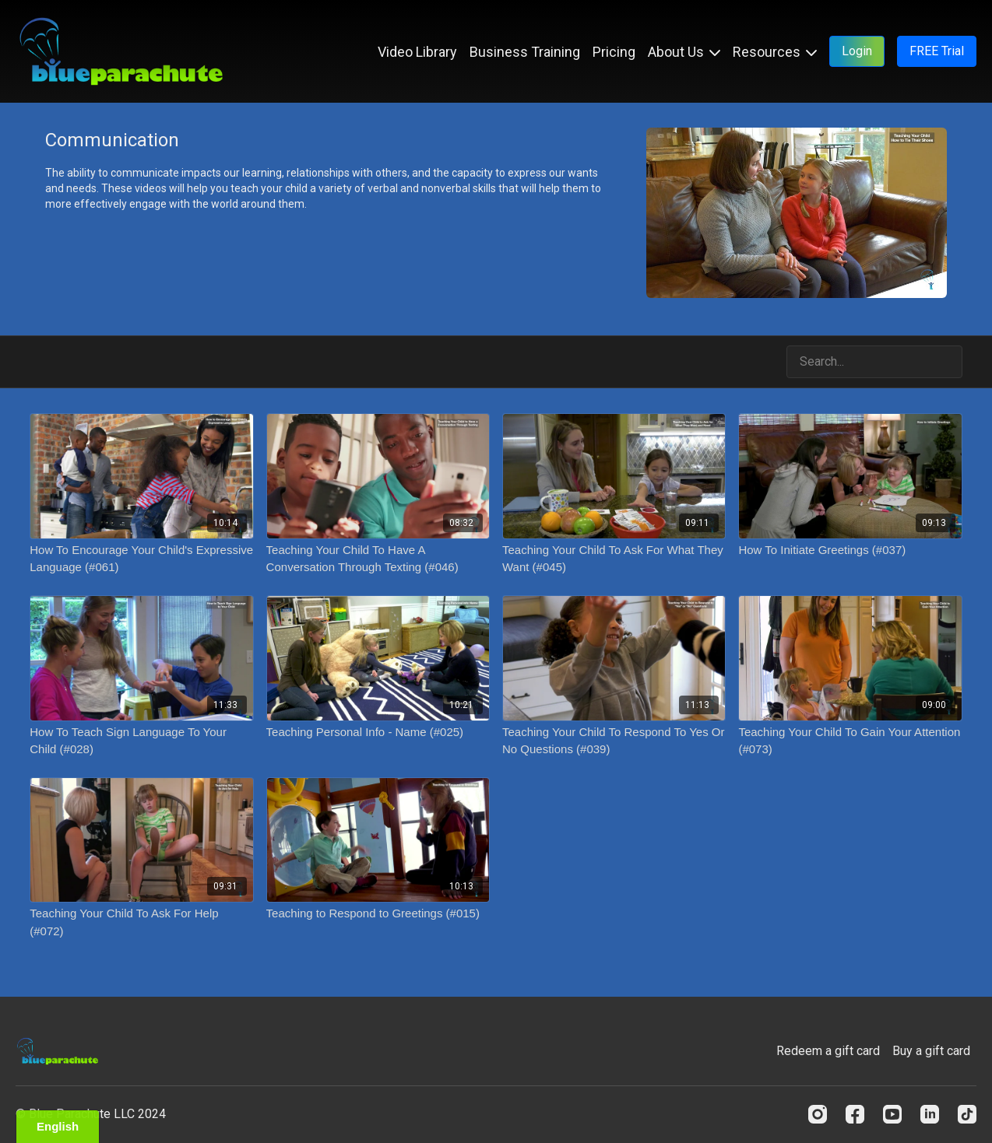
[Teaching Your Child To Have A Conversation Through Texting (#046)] (378, 559)
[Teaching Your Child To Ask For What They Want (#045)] (614, 559)
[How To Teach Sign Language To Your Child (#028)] (141, 741)
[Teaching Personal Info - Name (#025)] (378, 733)
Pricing (614, 52)
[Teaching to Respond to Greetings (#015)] (378, 914)
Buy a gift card (931, 1050)
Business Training (525, 52)
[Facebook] (855, 1114)
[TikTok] (967, 1114)
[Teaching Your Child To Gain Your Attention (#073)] (850, 741)
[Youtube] (892, 1114)
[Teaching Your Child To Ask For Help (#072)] (141, 922)
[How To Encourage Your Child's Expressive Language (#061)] (141, 559)
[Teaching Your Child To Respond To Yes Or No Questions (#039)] (614, 741)
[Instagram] (817, 1114)
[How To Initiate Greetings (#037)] (850, 550)
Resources (775, 52)
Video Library (417, 52)
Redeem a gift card (828, 1050)
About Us (684, 52)
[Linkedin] (929, 1114)
